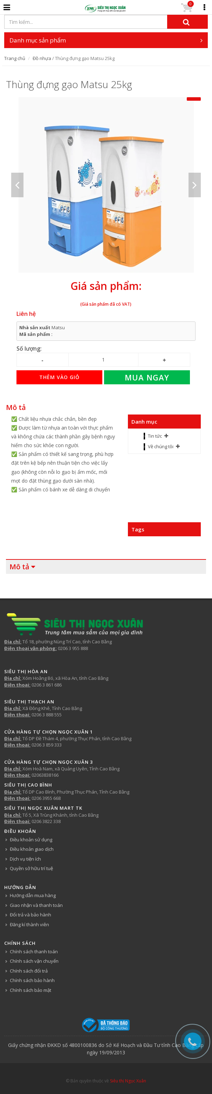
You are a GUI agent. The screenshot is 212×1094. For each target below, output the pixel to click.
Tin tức (155, 436)
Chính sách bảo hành (32, 980)
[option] (106, 185)
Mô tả (16, 407)
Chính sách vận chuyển (34, 961)
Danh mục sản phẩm (106, 40)
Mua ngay (147, 377)
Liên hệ (26, 314)
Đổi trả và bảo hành (30, 914)
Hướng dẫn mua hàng (33, 895)
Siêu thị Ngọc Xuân (128, 1081)
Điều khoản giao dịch (32, 849)
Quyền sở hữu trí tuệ (31, 868)
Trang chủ (14, 58)
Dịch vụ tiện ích (25, 859)
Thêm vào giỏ (59, 377)
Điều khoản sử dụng (31, 839)
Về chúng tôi (160, 446)
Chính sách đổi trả (29, 971)
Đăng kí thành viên (29, 924)
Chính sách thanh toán (34, 951)
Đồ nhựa (42, 58)
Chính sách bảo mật (30, 990)
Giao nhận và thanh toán (36, 905)
